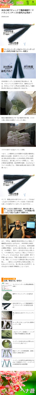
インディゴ (5, 6)
